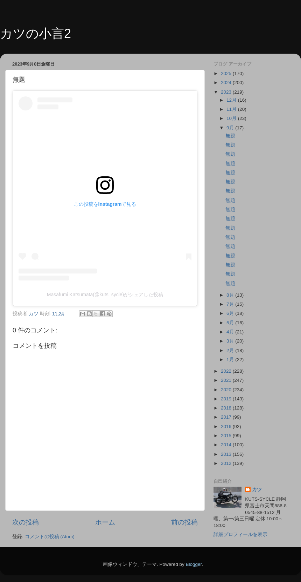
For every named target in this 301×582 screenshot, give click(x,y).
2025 (227, 73)
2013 (227, 454)
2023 (227, 92)
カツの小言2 (35, 33)
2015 (227, 435)
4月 (230, 331)
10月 (232, 118)
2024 (227, 82)
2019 (227, 398)
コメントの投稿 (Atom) (50, 536)
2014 (227, 444)
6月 (230, 313)
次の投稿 (25, 522)
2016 (227, 426)
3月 (230, 341)
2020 (227, 389)
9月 (230, 127)
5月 (230, 322)
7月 (230, 304)
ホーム (105, 522)
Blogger (194, 564)
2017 (227, 417)
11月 (232, 109)
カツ (257, 489)
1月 (230, 359)
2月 (230, 350)
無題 (230, 135)
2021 (227, 380)
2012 (227, 463)
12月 (232, 100)
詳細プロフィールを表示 (240, 534)
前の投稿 (184, 522)
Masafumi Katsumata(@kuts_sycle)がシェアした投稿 (105, 294)
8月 (230, 295)
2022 (227, 371)
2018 (227, 408)
